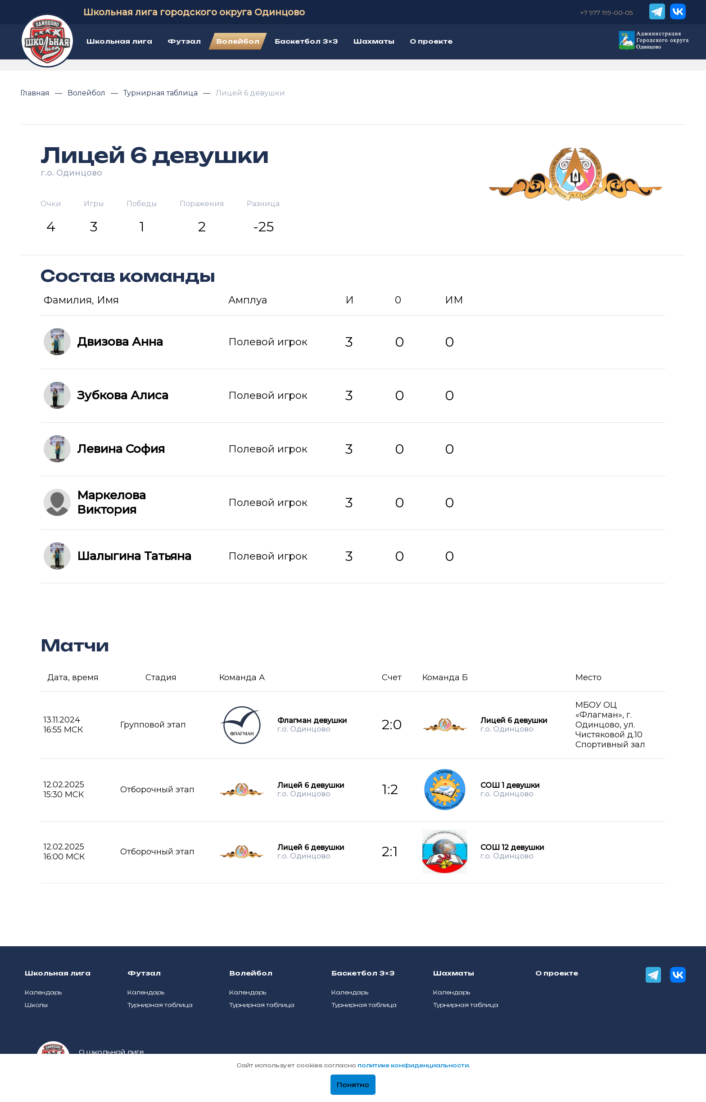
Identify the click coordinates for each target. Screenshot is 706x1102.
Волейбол (87, 93)
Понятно (353, 1084)
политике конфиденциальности (413, 1065)
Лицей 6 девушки (250, 93)
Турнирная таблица (161, 93)
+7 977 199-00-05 (606, 13)
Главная (35, 93)
